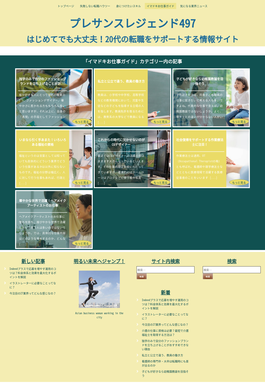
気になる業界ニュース (193, 6)
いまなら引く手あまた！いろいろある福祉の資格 (42, 142)
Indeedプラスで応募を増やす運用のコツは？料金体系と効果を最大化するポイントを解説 (32, 273)
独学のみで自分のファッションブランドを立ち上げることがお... (42, 81)
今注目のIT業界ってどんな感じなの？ (32, 293)
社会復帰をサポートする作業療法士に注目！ (199, 142)
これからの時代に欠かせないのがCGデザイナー (121, 142)
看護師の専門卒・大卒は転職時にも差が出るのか (165, 363)
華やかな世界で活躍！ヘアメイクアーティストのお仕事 (42, 203)
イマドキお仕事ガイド (160, 6)
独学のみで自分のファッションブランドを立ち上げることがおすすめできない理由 (165, 345)
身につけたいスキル (128, 6)
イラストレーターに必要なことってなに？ (32, 285)
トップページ (66, 6)
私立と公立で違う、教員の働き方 (121, 81)
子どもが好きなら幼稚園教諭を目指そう (199, 81)
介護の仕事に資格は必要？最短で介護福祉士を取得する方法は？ (165, 333)
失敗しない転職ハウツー (95, 6)
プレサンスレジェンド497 (132, 23)
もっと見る (82, 122)
